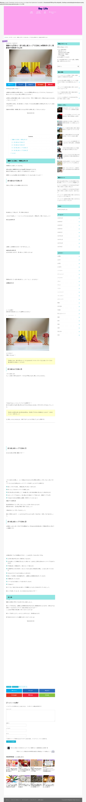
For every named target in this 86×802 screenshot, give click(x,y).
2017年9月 (60, 246)
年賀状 (59, 309)
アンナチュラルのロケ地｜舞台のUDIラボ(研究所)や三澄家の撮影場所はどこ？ (71, 156)
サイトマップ (33, 799)
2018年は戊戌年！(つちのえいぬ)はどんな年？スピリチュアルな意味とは (71, 162)
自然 (59, 327)
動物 (59, 302)
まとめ (13, 153)
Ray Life (43, 8)
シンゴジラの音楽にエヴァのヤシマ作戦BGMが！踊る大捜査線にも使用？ (71, 115)
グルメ (59, 281)
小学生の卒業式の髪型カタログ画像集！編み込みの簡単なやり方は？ (71, 148)
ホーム (7, 799)
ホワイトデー (61, 299)
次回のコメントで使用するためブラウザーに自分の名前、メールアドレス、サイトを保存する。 (27, 738)
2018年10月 (60, 218)
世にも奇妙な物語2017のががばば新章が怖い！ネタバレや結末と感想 (71, 135)
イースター (60, 270)
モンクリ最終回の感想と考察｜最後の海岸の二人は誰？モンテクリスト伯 (68, 93)
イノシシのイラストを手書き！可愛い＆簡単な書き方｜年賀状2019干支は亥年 (68, 76)
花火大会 (60, 331)
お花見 (59, 263)
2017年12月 (60, 235)
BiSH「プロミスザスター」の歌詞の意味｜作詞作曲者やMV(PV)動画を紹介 (71, 169)
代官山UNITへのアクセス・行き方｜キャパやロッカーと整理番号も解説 (71, 108)
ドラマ (59, 288)
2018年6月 (60, 221)
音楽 (45, 13)
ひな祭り (9, 686)
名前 (7, 723)
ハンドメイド (15, 686)
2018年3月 (60, 228)
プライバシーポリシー (15, 799)
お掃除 (31, 13)
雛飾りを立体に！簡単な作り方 (19, 139)
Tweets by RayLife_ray (62, 209)
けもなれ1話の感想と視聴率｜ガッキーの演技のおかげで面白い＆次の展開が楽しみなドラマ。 (68, 82)
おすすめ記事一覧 (23, 686)
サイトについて (25, 799)
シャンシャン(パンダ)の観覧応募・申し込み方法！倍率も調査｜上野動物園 (71, 142)
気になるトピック (52, 13)
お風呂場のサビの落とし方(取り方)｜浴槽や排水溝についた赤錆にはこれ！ (71, 122)
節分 (59, 320)
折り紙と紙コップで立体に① (20, 147)
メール (8, 728)
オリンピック (61, 274)
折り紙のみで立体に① (18, 142)
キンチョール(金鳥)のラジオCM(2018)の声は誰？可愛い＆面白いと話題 (68, 98)
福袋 (59, 317)
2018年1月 (60, 232)
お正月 (59, 259)
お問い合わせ (40, 799)
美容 (59, 324)
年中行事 (38, 13)
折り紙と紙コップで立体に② (20, 150)
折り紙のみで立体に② (18, 145)
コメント (8, 709)
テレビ (59, 284)
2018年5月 (60, 225)
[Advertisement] (43, 24)
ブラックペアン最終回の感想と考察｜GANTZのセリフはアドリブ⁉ (68, 88)
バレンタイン (61, 295)
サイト (7, 733)
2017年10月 (60, 243)
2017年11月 (60, 239)
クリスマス (60, 277)
